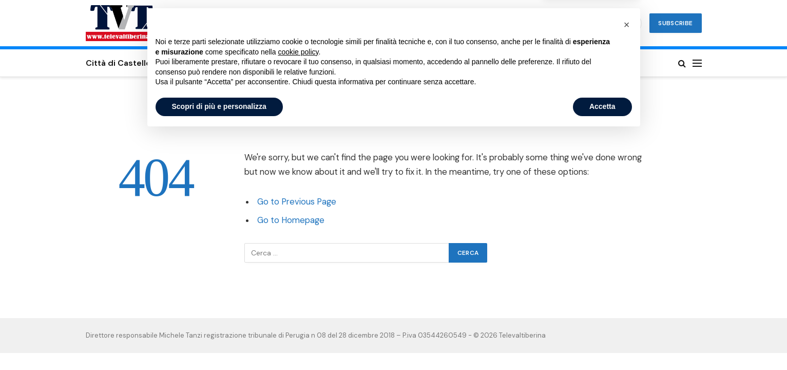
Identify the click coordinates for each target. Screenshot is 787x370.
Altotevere (384, 63)
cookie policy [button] (298, 287)
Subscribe (675, 23)
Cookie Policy (509, 63)
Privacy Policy (580, 63)
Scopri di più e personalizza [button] (219, 342)
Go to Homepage (290, 220)
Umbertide (443, 63)
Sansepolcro (192, 63)
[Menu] (697, 63)
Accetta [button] (602, 342)
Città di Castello (118, 63)
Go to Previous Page (296, 201)
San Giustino (260, 63)
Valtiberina (323, 63)
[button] (627, 260)
